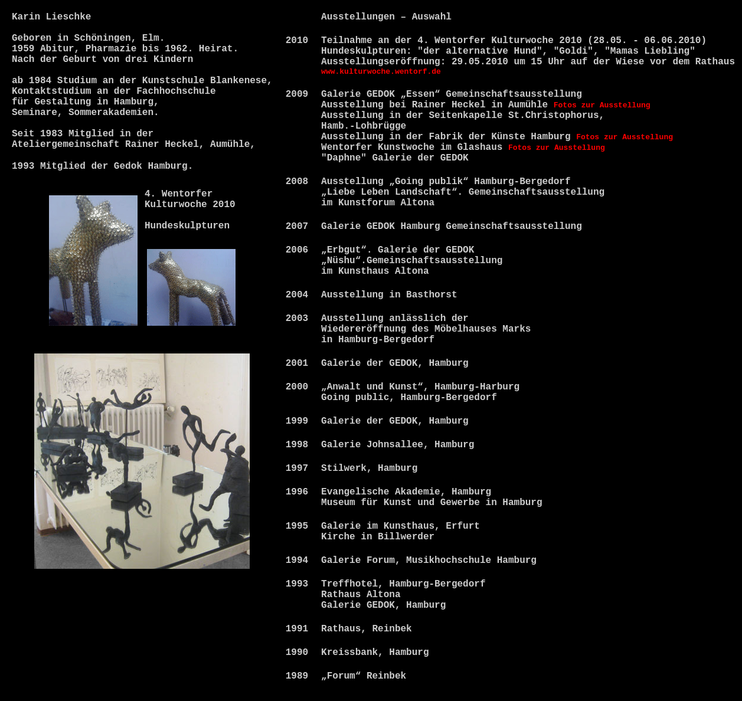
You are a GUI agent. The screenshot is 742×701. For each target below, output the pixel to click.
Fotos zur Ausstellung (602, 105)
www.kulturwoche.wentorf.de (381, 71)
